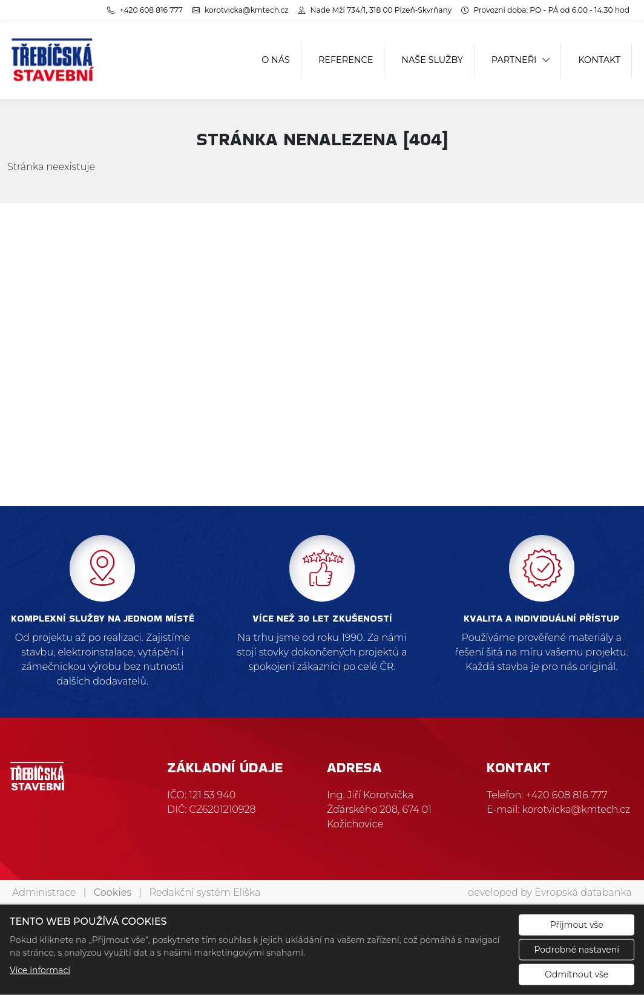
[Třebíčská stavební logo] (52, 60)
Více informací (40, 970)
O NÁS (275, 59)
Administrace (44, 892)
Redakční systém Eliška (205, 892)
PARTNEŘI (514, 59)
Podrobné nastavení (576, 949)
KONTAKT (599, 59)
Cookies (112, 892)
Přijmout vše (576, 924)
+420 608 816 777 (567, 795)
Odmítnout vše (576, 974)
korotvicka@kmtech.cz (576, 809)
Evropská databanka (583, 892)
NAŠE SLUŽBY (432, 59)
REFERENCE (345, 59)
